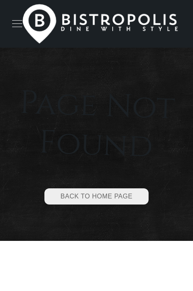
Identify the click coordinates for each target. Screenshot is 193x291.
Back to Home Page (96, 196)
